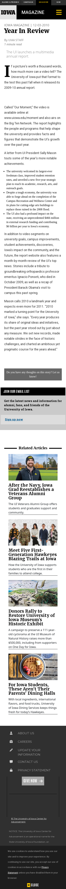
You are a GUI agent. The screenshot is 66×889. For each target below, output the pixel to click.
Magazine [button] (43, 2)
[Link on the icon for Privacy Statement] (11, 770)
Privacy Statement (34, 770)
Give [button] (58, 2)
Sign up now (14, 419)
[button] (33, 885)
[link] (33, 467)
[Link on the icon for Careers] (11, 741)
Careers (25, 741)
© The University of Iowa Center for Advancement (29, 820)
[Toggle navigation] (59, 12)
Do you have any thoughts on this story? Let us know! (33, 374)
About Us (26, 733)
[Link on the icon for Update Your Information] (11, 750)
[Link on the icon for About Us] (11, 733)
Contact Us (28, 762)
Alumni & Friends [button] (10, 2)
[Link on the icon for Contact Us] (11, 762)
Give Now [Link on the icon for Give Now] (30, 780)
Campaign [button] (28, 2)
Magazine (32, 12)
